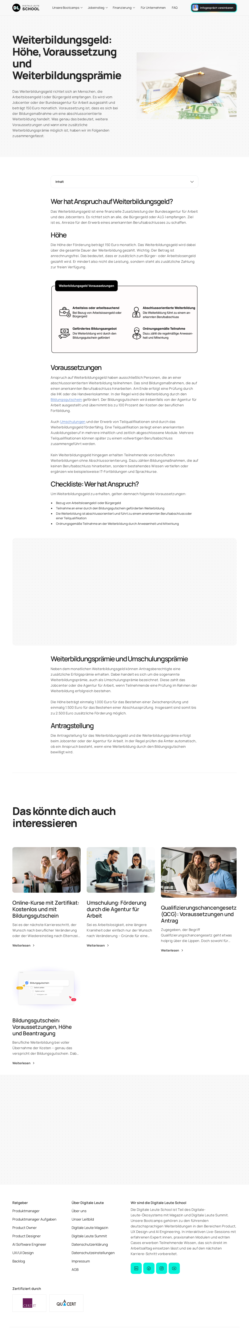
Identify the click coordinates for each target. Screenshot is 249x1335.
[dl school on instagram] (161, 1268)
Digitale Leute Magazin (90, 1227)
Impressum (81, 1261)
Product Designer (26, 1236)
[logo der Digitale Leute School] (25, 8)
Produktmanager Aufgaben (34, 1219)
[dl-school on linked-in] (136, 1268)
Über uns (79, 1210)
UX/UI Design (23, 1252)
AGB (75, 1269)
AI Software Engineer (29, 1244)
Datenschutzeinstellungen (93, 1252)
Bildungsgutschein (66, 399)
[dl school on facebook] (148, 1268)
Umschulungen (73, 421)
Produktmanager (26, 1210)
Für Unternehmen (153, 8)
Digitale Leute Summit (89, 1236)
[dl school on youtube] (174, 1268)
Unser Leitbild (83, 1219)
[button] (67, 7)
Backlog (18, 1261)
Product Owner (24, 1227)
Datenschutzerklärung (90, 1244)
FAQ (175, 8)
